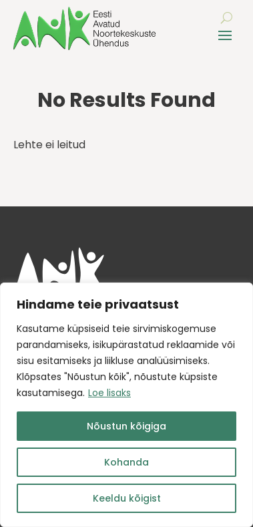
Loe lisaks (109, 392)
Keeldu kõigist (127, 498)
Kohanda (126, 462)
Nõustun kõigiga (126, 426)
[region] (126, 405)
